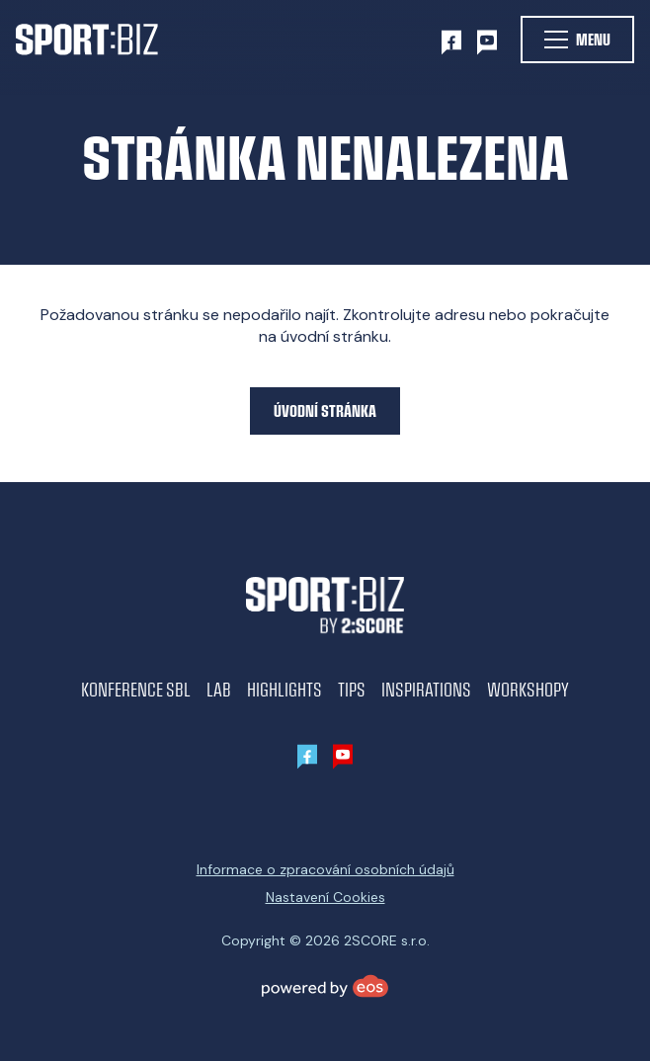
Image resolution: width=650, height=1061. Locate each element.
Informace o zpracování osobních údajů (325, 869)
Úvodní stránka (325, 410)
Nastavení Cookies (325, 897)
